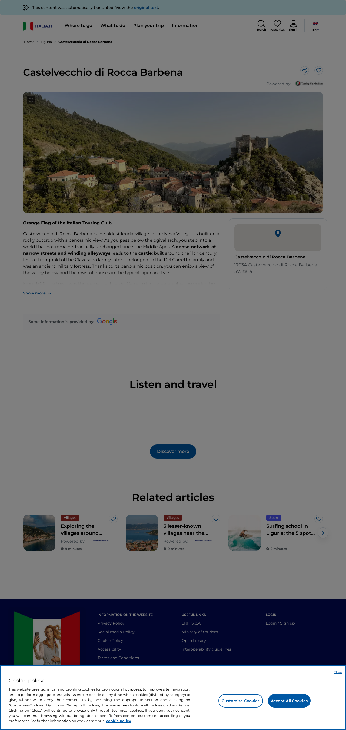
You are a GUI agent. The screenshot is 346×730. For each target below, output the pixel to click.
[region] (173, 697)
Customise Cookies (241, 700)
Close (338, 672)
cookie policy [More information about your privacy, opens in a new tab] (118, 721)
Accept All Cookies (289, 700)
